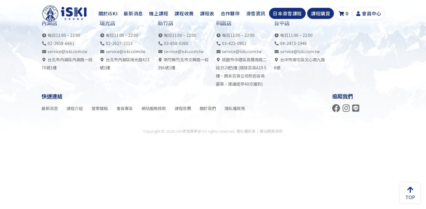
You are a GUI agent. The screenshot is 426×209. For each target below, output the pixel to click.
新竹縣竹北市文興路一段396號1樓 (183, 64)
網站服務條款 (154, 108)
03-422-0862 (234, 43)
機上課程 (159, 13)
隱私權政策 (235, 108)
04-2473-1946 (293, 43)
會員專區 (125, 108)
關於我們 (208, 108)
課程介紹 (75, 108)
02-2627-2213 (119, 43)
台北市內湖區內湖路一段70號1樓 (67, 64)
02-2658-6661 (61, 43)
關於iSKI (108, 13)
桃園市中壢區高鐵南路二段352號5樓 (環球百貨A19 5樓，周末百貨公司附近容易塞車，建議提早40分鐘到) (241, 72)
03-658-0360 (176, 43)
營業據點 (100, 108)
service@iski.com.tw (67, 51)
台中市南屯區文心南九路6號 (299, 64)
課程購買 (320, 13)
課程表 (207, 13)
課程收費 (184, 13)
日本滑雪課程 (287, 13)
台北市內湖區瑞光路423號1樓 (124, 64)
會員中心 (368, 13)
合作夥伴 (230, 13)
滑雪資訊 (256, 13)
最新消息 (133, 13)
